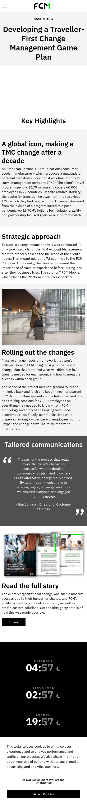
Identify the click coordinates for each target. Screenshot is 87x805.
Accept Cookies (43, 794)
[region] (43, 771)
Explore (14, 622)
